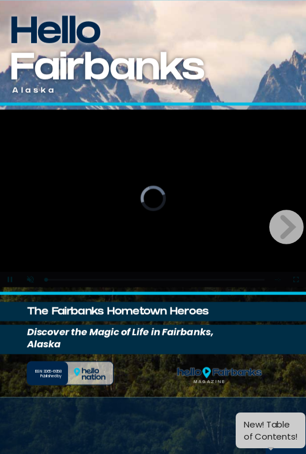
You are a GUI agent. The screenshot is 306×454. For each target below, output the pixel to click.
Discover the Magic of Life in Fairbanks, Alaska (120, 337)
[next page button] (286, 227)
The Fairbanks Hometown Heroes (118, 312)
